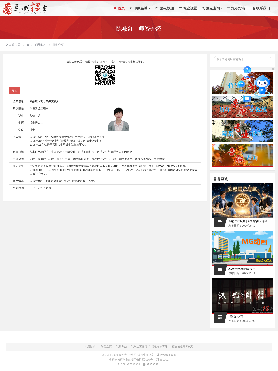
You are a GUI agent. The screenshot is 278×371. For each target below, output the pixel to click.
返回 (14, 90)
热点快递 (164, 8)
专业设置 (188, 8)
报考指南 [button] (237, 8)
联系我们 (261, 8)
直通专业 (248, 99)
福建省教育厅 (159, 346)
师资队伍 (40, 44)
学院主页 (106, 346)
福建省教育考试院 (182, 346)
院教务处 (121, 346)
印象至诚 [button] (139, 8)
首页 (119, 8)
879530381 (153, 364)
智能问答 (248, 70)
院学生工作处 (139, 346)
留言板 (242, 84)
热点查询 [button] (212, 8)
